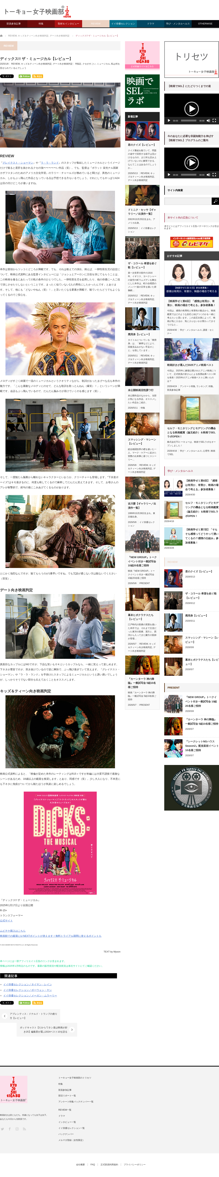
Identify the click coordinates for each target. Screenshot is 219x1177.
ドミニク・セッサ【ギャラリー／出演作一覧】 (142, 211)
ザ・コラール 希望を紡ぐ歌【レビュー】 (142, 265)
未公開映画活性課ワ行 (140, 390)
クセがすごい (89, 64)
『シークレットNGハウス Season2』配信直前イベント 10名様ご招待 (202, 746)
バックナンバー (66, 1120)
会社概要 (80, 1151)
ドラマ (150, 23)
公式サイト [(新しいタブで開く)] (6, 920)
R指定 (78, 64)
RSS (24, 1115)
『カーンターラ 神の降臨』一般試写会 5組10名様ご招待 (142, 683)
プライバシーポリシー (135, 1151)
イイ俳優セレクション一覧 (71, 1114)
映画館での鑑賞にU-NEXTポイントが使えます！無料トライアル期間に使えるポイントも (50, 935)
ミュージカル (103, 64)
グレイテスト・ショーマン (18, 162)
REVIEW (95, 23)
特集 (41, 23)
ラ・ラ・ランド (50, 162)
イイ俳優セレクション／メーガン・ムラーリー (30, 995)
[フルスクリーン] (214, 120)
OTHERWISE (205, 23)
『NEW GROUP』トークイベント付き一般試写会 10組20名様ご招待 (142, 561)
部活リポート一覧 (67, 1082)
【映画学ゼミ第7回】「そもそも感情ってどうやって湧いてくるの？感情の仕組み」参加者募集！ (201, 536)
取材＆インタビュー (68, 23)
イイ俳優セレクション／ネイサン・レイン (27, 984)
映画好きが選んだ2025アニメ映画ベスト (190, 365)
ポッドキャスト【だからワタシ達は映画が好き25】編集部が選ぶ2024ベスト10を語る (86, 1015)
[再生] (169, 120)
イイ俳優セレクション (123, 23)
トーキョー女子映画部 (74, 1164)
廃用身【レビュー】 (139, 334)
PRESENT (144, 583)
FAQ (93, 1151)
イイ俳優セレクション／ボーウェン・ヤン (27, 990)
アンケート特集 (187, 386)
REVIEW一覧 (64, 1096)
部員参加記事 (14, 23)
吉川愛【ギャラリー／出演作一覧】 (142, 505)
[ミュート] (208, 120)
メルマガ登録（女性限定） (71, 1126)
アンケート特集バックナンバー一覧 (75, 1088)
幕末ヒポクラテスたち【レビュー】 (140, 617)
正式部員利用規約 (109, 1151)
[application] (191, 109)
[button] (191, 109)
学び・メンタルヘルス (178, 23)
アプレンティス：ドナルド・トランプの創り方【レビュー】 (32, 1015)
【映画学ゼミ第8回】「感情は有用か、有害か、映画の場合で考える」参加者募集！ (191, 303)
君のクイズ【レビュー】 (142, 144)
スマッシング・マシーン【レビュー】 (142, 441)
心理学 (206, 451)
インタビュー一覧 (67, 1108)
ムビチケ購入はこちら (13, 930)
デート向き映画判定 (63, 64)
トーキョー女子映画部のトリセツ (74, 1064)
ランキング (201, 386)
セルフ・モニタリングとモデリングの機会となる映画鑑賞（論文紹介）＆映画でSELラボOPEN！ (191, 432)
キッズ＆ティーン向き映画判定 (36, 64)
